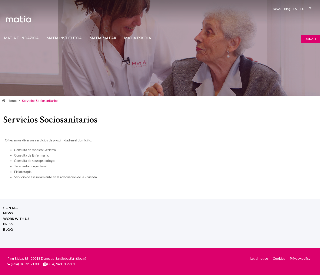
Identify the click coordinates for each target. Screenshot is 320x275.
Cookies (279, 258)
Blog (287, 9)
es (295, 9)
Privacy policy (300, 258)
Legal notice (259, 258)
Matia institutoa (64, 38)
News (277, 9)
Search (310, 8)
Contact (11, 208)
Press (8, 224)
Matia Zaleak (102, 38)
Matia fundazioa (21, 38)
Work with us (16, 219)
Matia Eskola (137, 38)
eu (302, 9)
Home (12, 100)
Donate (311, 39)
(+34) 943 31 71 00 (25, 264)
